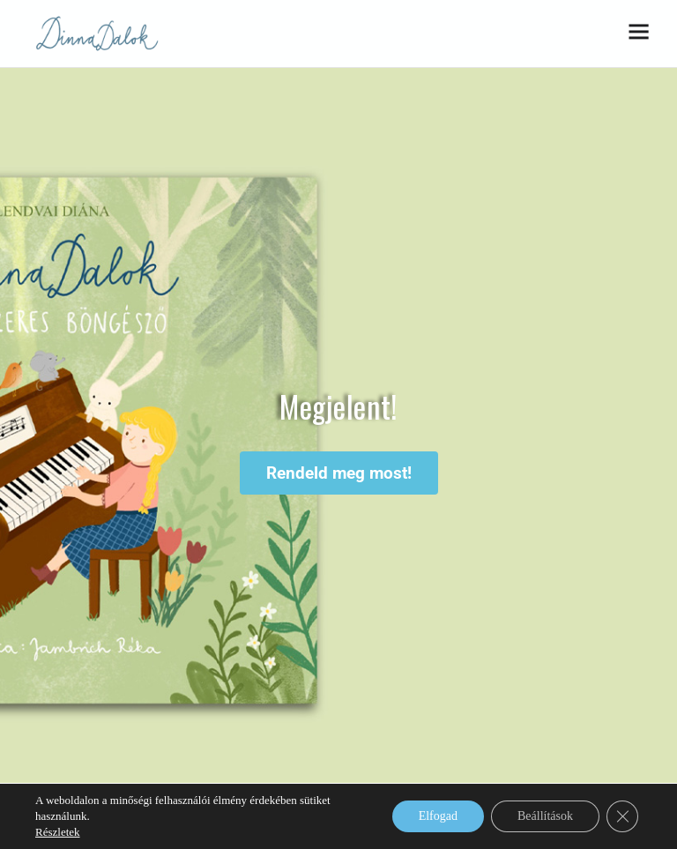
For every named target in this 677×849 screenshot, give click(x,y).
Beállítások (545, 816)
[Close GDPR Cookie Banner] (622, 816)
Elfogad (438, 816)
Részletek (57, 831)
